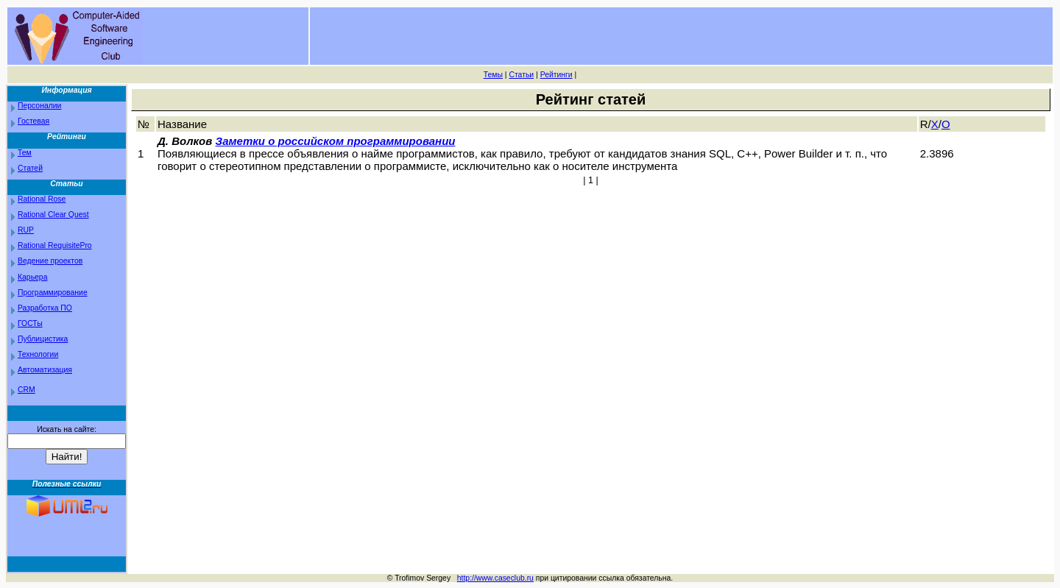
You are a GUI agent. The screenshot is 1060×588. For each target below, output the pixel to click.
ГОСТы (30, 323)
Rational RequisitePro (55, 245)
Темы (493, 75)
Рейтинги (556, 75)
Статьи (521, 75)
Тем (25, 153)
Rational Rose (42, 199)
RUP (26, 230)
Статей (30, 168)
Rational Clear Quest (53, 214)
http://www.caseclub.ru (495, 578)
